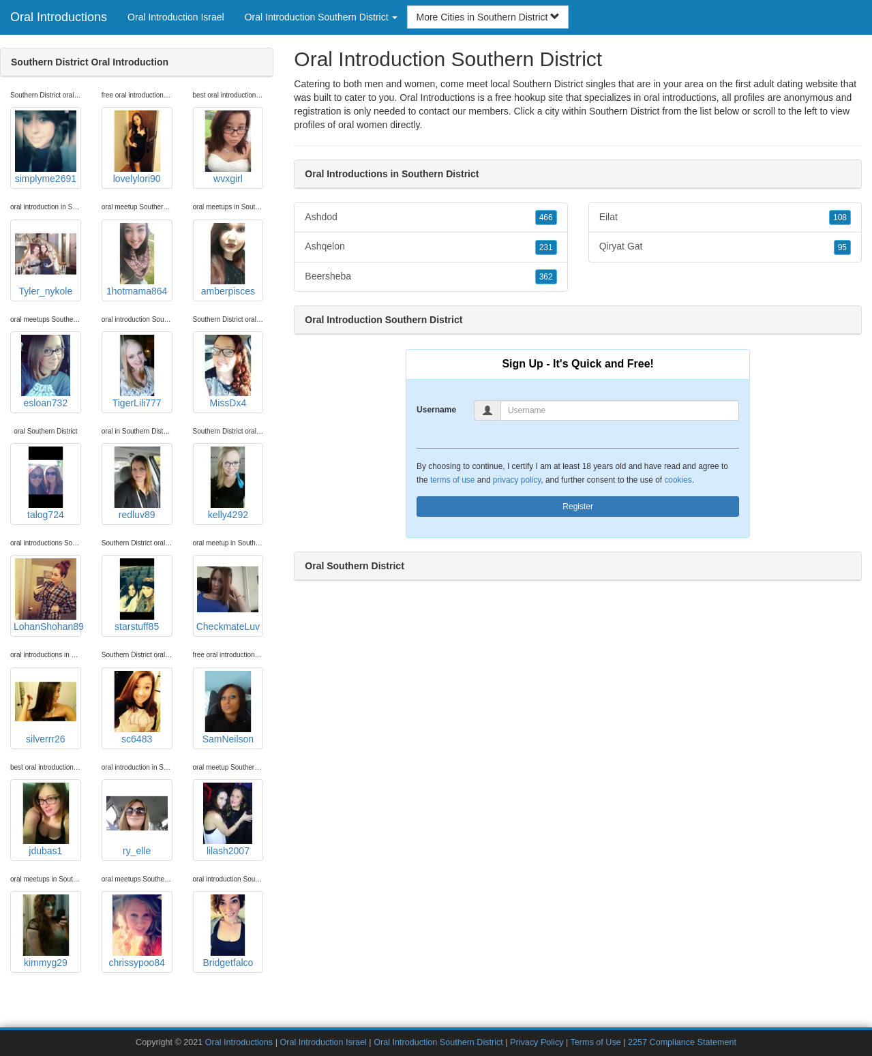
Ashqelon (430, 246)
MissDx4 (227, 371)
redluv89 (137, 483)
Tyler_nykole (45, 260)
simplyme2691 (45, 147)
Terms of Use (596, 1042)
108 (840, 217)
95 (842, 247)
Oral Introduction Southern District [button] (321, 17)
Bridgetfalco (227, 931)
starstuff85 (137, 595)
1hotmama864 (137, 260)
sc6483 (137, 707)
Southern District (624, 111)
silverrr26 (45, 707)
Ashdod (430, 217)
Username (436, 409)
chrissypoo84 (137, 931)
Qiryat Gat (725, 246)
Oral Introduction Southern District (438, 1042)
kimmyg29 (45, 931)
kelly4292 (227, 483)
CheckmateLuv (228, 595)
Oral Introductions (58, 17)
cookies (677, 480)
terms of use (452, 480)
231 (546, 247)
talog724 (45, 483)
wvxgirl (227, 147)
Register (577, 506)
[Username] (619, 410)
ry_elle (137, 819)
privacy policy (517, 480)
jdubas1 (45, 819)
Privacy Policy (536, 1042)
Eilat (725, 217)
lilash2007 (227, 819)
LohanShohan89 (47, 595)
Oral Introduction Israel (175, 17)
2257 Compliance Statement (682, 1042)
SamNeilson (227, 707)
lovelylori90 (137, 147)
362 (546, 277)
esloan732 (45, 371)
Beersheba (430, 276)
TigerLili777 (137, 371)
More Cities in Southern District (488, 17)
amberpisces (227, 260)
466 (546, 217)
